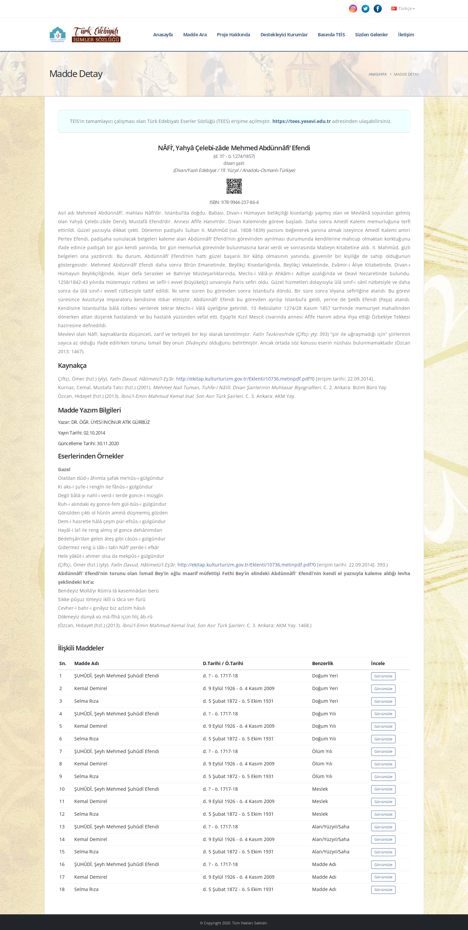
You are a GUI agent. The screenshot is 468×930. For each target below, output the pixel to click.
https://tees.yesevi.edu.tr (301, 121)
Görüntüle (383, 675)
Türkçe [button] (403, 8)
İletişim (406, 34)
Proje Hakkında (233, 34)
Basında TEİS (331, 34)
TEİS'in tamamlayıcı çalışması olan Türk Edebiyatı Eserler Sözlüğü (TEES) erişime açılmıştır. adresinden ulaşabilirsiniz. (231, 121)
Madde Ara (195, 34)
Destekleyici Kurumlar (284, 34)
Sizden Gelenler (371, 34)
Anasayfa (163, 34)
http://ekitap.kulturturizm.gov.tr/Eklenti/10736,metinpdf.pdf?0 (245, 379)
